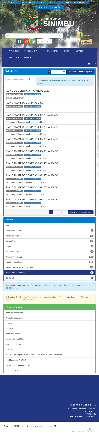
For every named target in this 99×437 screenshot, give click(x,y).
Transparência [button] (53, 51)
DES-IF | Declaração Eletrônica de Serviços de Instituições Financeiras (34, 355)
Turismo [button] (68, 51)
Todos (8, 225)
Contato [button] (27, 57)
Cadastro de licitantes (50, 230)
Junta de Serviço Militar (15, 339)
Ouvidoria (9, 349)
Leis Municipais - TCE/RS (16, 360)
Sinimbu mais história (14, 371)
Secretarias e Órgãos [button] (33, 51)
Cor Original (41, 7)
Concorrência (50, 241)
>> (64, 72)
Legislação (10, 328)
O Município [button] (15, 51)
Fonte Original (64, 2)
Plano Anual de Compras (50, 272)
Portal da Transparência (15, 313)
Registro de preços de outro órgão (50, 267)
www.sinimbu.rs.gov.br (43, 426)
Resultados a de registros (80, 72)
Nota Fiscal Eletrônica (14, 344)
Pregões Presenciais (50, 257)
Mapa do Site (57, 7)
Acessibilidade (30, 2)
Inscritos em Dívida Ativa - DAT (18, 365)
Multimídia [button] (14, 57)
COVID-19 (50, 278)
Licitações (9, 323)
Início (15, 2)
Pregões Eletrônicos (50, 262)
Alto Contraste (81, 2)
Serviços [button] (80, 51)
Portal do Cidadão (13, 334)
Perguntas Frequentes (14, 318)
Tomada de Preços (50, 251)
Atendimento (44, 41)
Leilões (50, 246)
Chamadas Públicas (50, 236)
